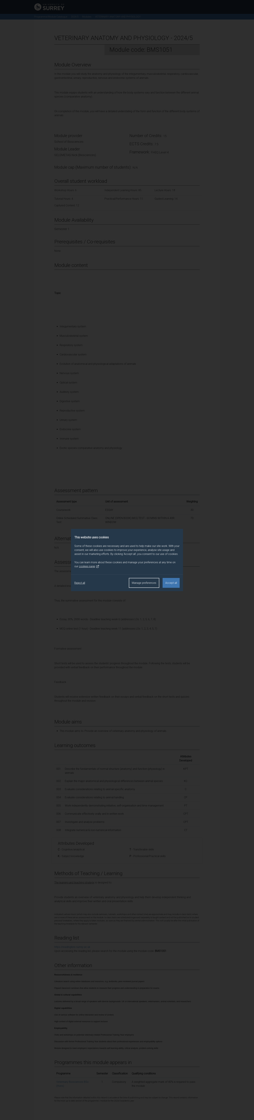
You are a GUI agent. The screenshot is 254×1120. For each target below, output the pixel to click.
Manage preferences (144, 582)
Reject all (79, 582)
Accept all (171, 582)
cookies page (89, 566)
